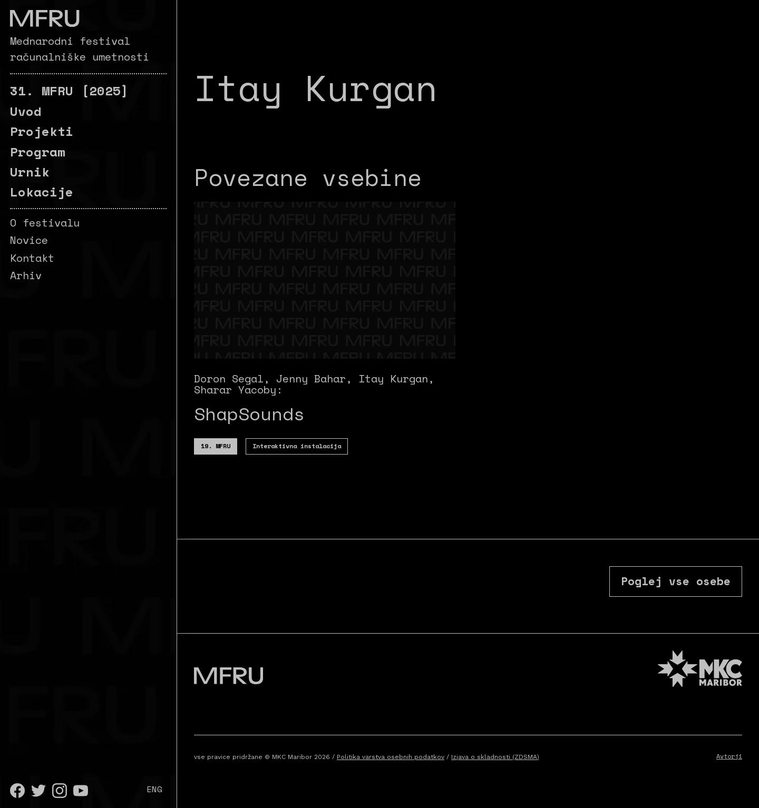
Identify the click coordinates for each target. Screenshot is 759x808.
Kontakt (32, 257)
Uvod (26, 111)
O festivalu (45, 222)
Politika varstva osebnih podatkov (390, 763)
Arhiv (26, 275)
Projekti (41, 131)
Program (37, 151)
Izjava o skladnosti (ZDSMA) (495, 763)
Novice (29, 240)
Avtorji (729, 762)
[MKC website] (700, 676)
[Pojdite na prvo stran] (44, 18)
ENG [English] (154, 789)
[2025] (69, 90)
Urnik (30, 171)
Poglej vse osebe (665, 583)
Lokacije (41, 191)
